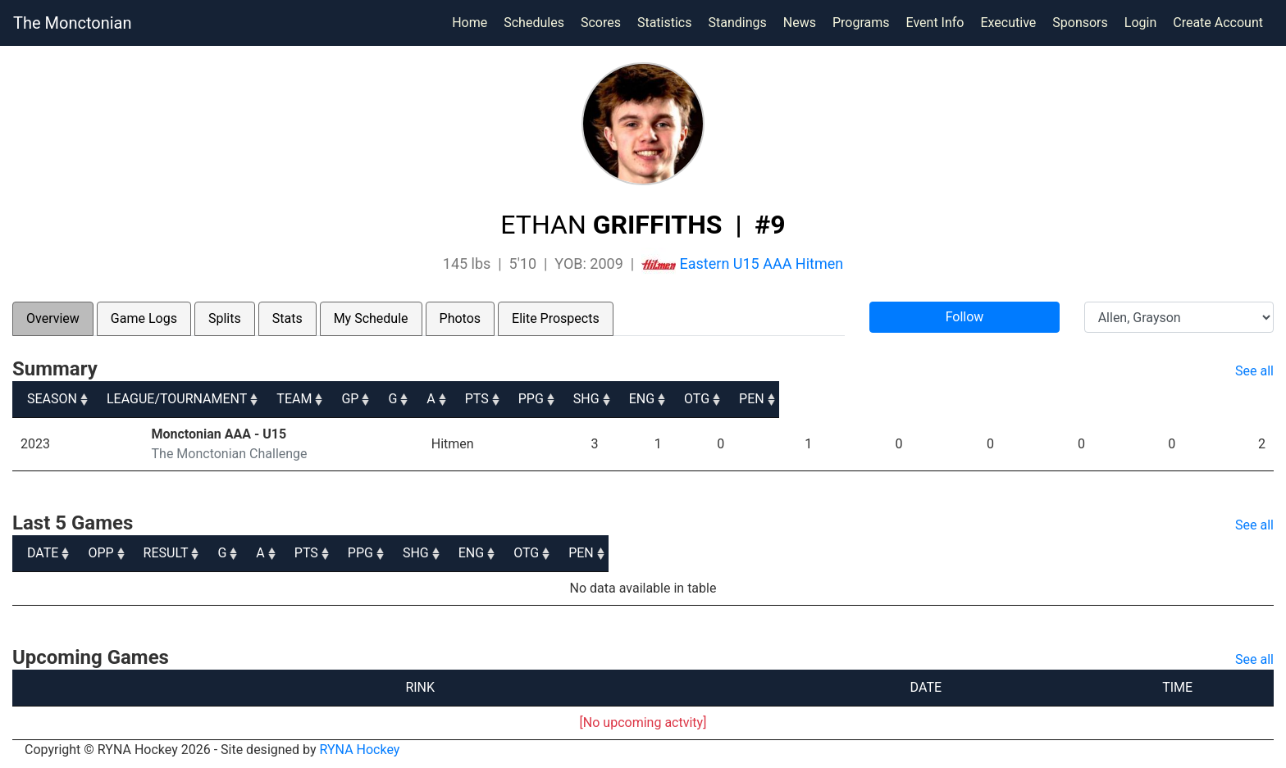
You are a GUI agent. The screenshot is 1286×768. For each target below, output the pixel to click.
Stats (287, 318)
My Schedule (371, 318)
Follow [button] (965, 317)
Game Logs (144, 318)
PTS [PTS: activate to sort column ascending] (794, 399)
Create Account (1218, 22)
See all (1254, 371)
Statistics (668, 21)
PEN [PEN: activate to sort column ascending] (1246, 399)
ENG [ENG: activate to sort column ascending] (1066, 399)
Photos (460, 318)
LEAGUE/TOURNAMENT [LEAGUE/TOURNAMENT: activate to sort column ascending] (227, 399)
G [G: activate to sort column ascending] (651, 399)
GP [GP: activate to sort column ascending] (584, 399)
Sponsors (1080, 22)
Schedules (534, 22)
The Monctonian (72, 23)
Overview (53, 318)
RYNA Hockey (360, 749)
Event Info (935, 22)
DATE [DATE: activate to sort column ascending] (42, 553)
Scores (604, 21)
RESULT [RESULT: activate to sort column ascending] (378, 553)
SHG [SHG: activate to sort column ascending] (975, 399)
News (799, 22)
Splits (224, 318)
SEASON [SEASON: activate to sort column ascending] (52, 399)
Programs (861, 22)
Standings (737, 22)
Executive (1008, 22)
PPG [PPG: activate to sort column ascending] (884, 399)
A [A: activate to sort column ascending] (714, 399)
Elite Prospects (556, 318)
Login (1140, 22)
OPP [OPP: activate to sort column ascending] (168, 553)
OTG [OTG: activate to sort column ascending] (1156, 399)
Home (469, 22)
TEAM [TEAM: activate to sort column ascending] (457, 399)
